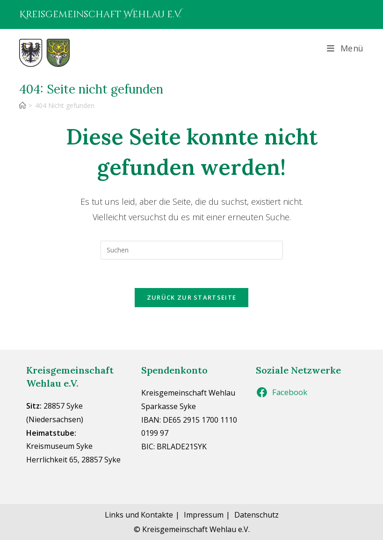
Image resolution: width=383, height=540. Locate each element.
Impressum (204, 515)
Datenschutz (256, 515)
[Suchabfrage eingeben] (192, 250)
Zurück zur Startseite (191, 297)
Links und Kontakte (139, 515)
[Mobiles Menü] (345, 48)
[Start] (22, 105)
